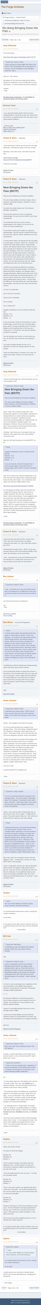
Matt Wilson (8, 622)
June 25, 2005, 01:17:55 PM (10, 625)
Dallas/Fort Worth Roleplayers (12, 1029)
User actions (34, 39)
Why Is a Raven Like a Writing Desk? (14, 127)
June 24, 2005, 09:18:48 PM (10, 108)
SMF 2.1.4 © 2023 (15, 1302)
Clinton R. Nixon (24, 20)
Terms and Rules (19, 1300)
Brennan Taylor (9, 105)
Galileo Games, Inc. (9, 131)
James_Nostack (9, 700)
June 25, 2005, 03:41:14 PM (10, 786)
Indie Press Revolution (9, 129)
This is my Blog (7, 615)
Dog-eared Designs (8, 694)
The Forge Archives (12, 6)
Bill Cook (7, 936)
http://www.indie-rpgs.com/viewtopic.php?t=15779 (19, 57)
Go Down (5, 39)
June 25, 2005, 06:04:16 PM (10, 896)
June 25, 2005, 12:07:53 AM (10, 579)
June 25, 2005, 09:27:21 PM (10, 1142)
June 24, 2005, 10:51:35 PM (10, 375)
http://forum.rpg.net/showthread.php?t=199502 (18, 486)
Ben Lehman (8, 576)
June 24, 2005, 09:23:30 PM (10, 141)
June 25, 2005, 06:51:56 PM (10, 939)
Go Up (4, 1288)
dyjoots (6, 1238)
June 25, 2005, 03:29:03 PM (10, 703)
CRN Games (7, 172)
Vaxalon (6, 893)
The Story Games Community (12, 97)
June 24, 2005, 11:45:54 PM (10, 535)
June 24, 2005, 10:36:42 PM (10, 182)
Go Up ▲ (27, 1300)
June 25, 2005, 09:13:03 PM (10, 1038)
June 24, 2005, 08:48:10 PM (10, 49)
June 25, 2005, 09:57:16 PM (10, 1241)
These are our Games (9, 614)
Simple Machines (25, 1302)
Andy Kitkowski (9, 45)
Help (12, 1300)
